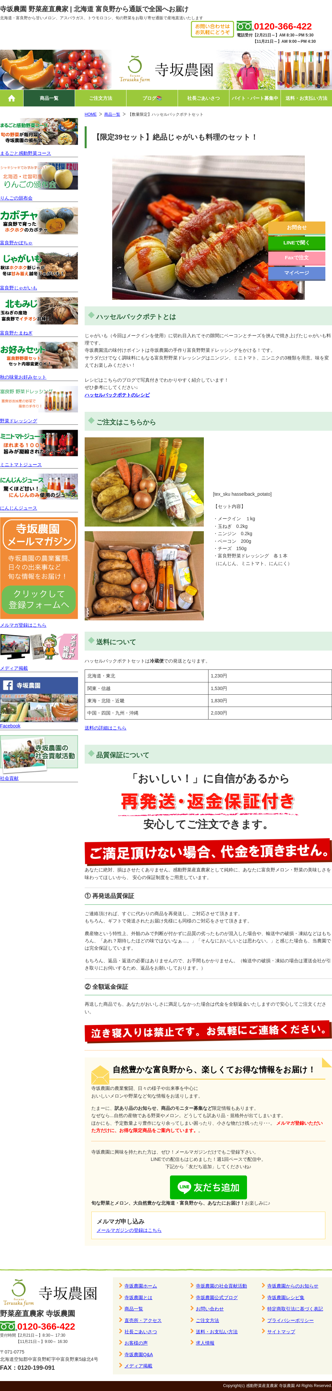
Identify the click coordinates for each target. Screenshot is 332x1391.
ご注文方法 (100, 98)
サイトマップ (281, 1331)
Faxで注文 (297, 257)
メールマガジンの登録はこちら (129, 1230)
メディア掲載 (14, 668)
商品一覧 (49, 98)
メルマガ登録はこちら (23, 625)
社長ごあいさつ (203, 98)
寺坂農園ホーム (140, 1286)
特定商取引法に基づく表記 (295, 1308)
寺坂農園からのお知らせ (292, 1286)
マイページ (296, 273)
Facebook (10, 725)
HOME (91, 114)
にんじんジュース (18, 508)
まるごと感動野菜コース (25, 153)
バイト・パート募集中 (255, 98)
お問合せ (297, 227)
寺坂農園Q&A (138, 1354)
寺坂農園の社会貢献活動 (221, 1286)
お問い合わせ (210, 1308)
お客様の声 (136, 1343)
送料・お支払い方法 (306, 98)
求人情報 (205, 1343)
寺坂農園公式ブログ (217, 1297)
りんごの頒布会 (16, 198)
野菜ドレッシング (18, 420)
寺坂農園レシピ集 (285, 1297)
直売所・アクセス (143, 1320)
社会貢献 (9, 778)
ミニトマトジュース (21, 464)
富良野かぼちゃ (16, 242)
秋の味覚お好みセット (23, 377)
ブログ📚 (152, 98)
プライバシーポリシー (290, 1320)
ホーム (11, 98)
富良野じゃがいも (18, 287)
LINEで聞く (297, 242)
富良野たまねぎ (16, 333)
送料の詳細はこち (103, 727)
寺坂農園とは (138, 1297)
